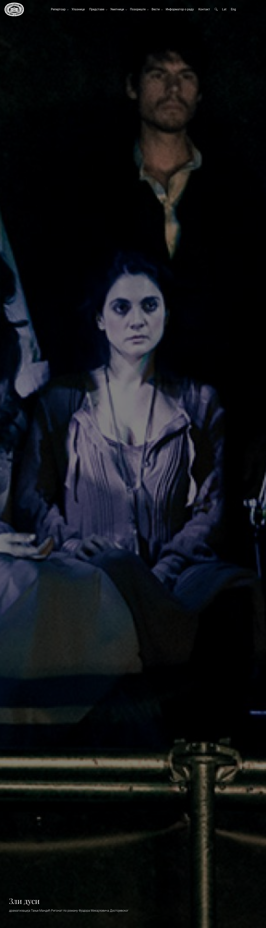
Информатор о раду (180, 9)
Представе (97, 9)
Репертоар (59, 9)
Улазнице (78, 9)
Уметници (117, 9)
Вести (156, 9)
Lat (224, 9)
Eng (233, 9)
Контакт (204, 9)
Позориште (138, 9)
